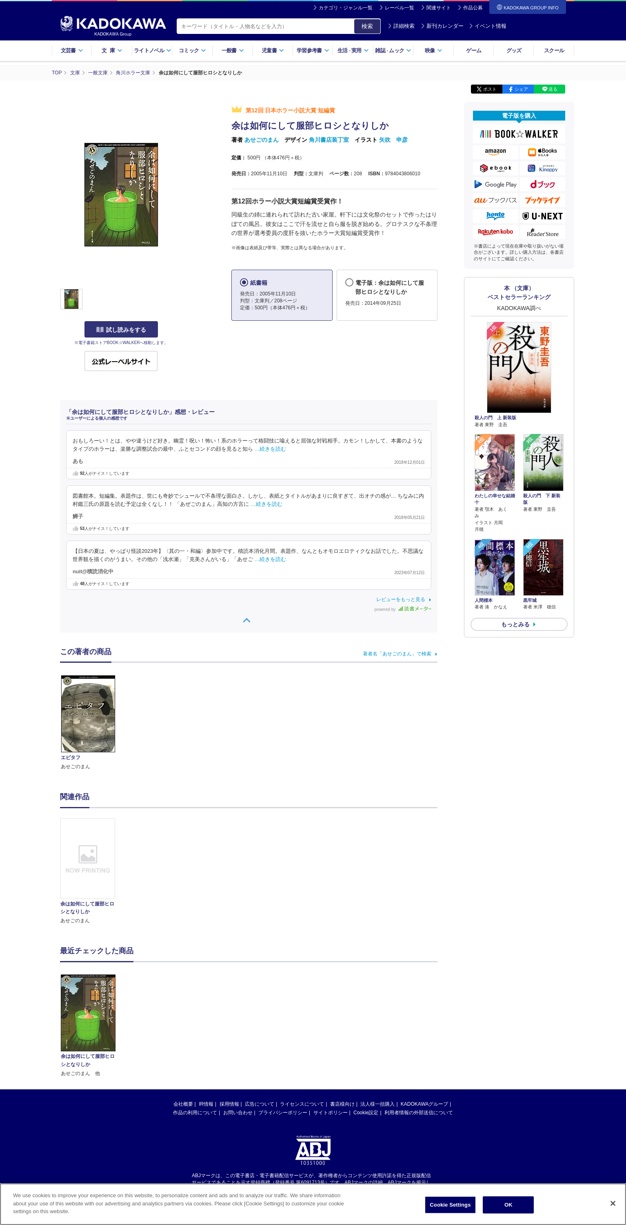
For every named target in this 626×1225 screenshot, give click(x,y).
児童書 (273, 50)
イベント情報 (487, 26)
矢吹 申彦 (393, 139)
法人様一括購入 (377, 1104)
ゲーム (473, 50)
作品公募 (473, 8)
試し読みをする (121, 329)
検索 (367, 26)
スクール (554, 50)
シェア (521, 89)
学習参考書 (313, 50)
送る (552, 89)
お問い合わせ (238, 1112)
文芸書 (72, 50)
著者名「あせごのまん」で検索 (397, 654)
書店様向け (342, 1104)
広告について (259, 1104)
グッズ (514, 50)
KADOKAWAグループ (424, 1104)
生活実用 (353, 50)
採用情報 (229, 1104)
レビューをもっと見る (400, 599)
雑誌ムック (393, 50)
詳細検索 (401, 26)
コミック (192, 50)
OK (508, 1205)
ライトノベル (152, 50)
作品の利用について (195, 1112)
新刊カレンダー (442, 26)
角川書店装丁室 (329, 139)
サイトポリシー (330, 1112)
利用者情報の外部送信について (418, 1112)
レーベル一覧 (399, 8)
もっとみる (515, 624)
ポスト (490, 89)
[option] (92, 871)
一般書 (233, 50)
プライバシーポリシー (282, 1112)
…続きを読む (270, 449)
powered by (403, 609)
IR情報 (206, 1104)
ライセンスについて (302, 1104)
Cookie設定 (365, 1112)
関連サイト (438, 8)
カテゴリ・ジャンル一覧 (346, 8)
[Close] (613, 1204)
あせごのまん (261, 139)
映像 (433, 50)
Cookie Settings (450, 1205)
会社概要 (183, 1104)
